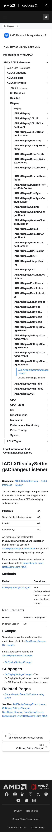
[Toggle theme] (47, 5)
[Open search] (36, 5)
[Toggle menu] (5, 17)
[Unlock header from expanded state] (46, 17)
